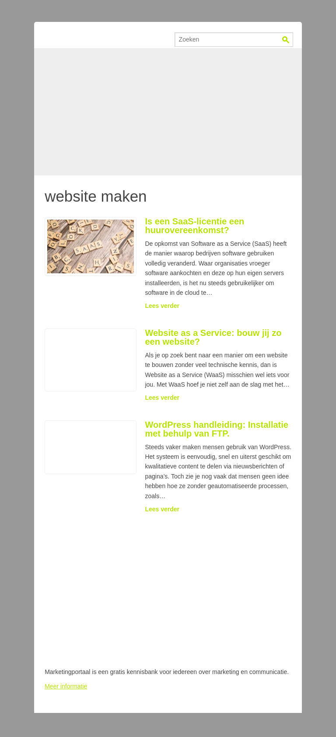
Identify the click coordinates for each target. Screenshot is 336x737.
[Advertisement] (168, 111)
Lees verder (162, 305)
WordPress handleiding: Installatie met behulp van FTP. (216, 429)
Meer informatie (66, 686)
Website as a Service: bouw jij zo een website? (213, 337)
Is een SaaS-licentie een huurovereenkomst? (194, 226)
